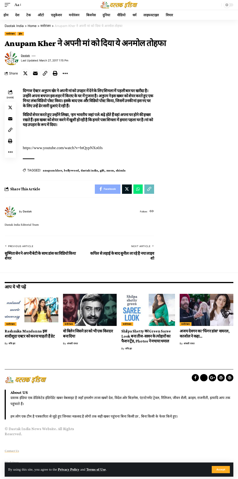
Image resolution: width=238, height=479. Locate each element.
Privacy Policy (68, 470)
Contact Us (12, 450)
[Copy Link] (45, 73)
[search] (216, 5)
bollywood (71, 170)
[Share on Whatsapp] (138, 189)
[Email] (35, 73)
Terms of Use (96, 470)
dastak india (89, 170)
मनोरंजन (10, 33)
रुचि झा (12, 343)
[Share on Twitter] (25, 73)
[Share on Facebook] (107, 189)
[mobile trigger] (9, 5)
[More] (65, 73)
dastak (25, 55)
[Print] (55, 73)
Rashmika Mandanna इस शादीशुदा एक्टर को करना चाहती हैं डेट (30, 333)
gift (102, 170)
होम (21, 33)
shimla (121, 170)
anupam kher (52, 170)
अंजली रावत (72, 343)
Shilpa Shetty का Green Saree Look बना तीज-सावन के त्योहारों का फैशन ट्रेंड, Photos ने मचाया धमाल (146, 336)
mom (110, 170)
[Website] (151, 211)
